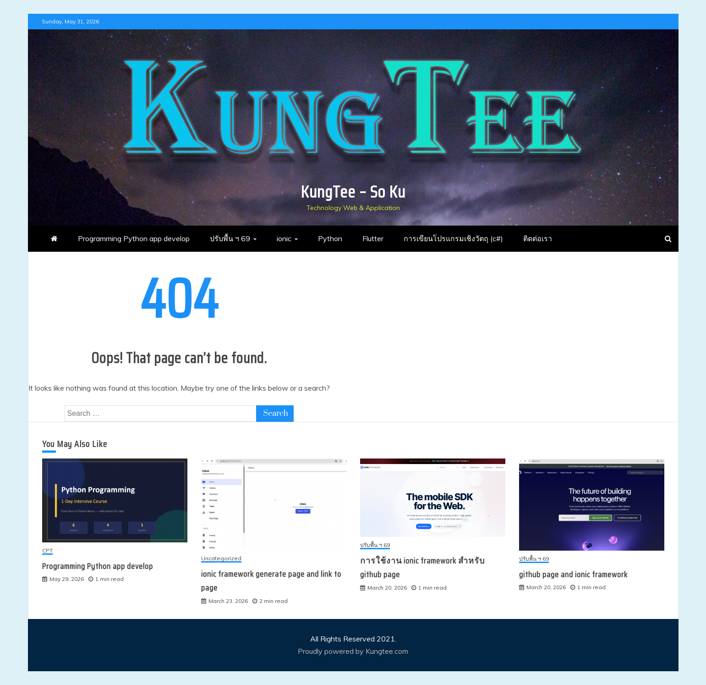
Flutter (372, 238)
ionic (284, 238)
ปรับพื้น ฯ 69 (230, 238)
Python (330, 238)
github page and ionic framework (573, 574)
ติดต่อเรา (537, 238)
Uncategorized (221, 559)
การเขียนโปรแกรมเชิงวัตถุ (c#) (453, 238)
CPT (47, 551)
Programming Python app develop (134, 238)
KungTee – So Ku (353, 192)
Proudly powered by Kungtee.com (353, 651)
